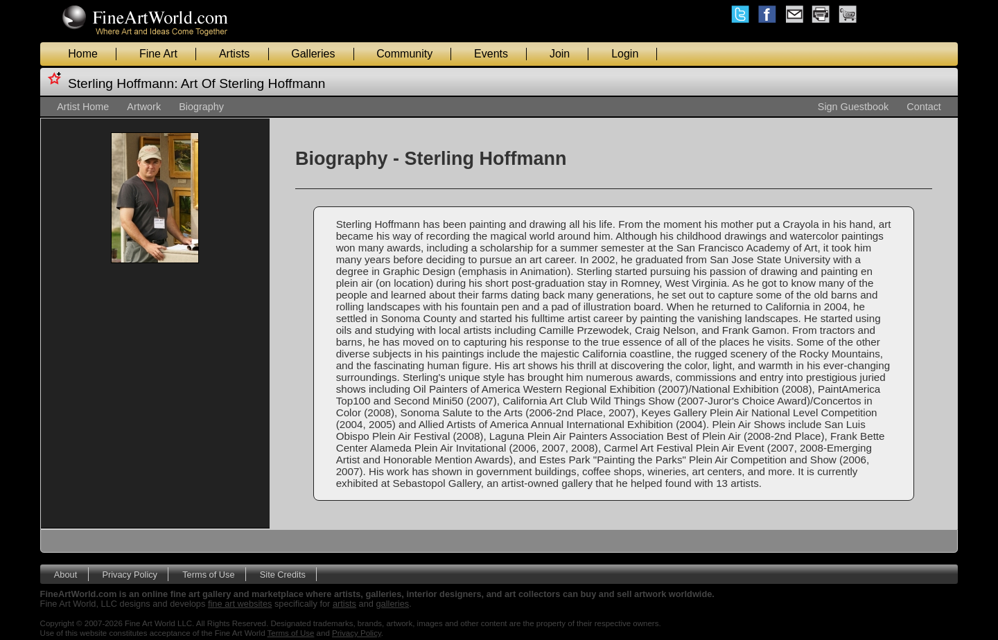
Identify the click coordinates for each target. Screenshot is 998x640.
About (65, 574)
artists (344, 603)
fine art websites (240, 603)
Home (83, 54)
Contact (924, 106)
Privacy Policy (129, 574)
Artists (234, 54)
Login (624, 54)
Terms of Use (208, 574)
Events (491, 54)
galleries (393, 603)
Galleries (313, 54)
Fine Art (158, 54)
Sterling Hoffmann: (123, 83)
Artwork (144, 106)
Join (560, 54)
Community (404, 54)
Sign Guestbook (853, 106)
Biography (201, 106)
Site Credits (283, 574)
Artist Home (83, 106)
